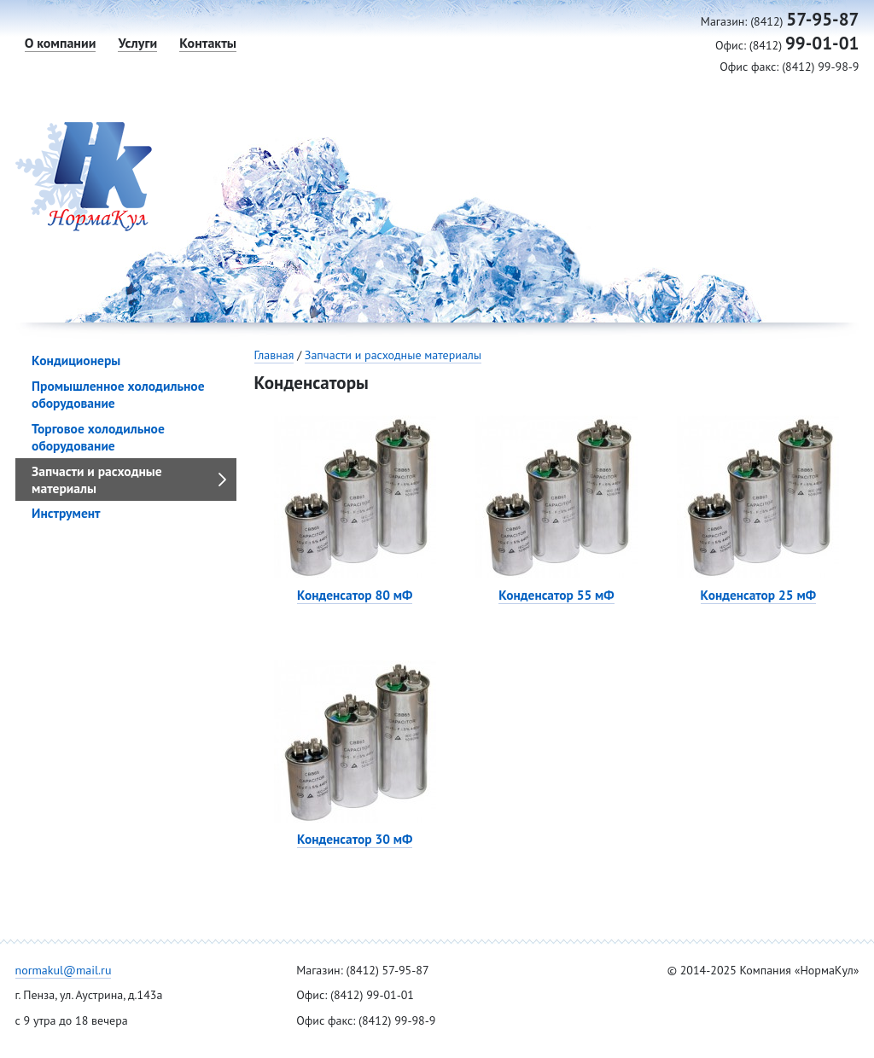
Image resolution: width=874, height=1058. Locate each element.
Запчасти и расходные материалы (393, 355)
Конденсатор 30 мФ (354, 838)
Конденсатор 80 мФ (354, 594)
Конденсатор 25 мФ (758, 594)
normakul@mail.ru (63, 970)
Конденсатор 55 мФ (556, 594)
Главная (274, 355)
